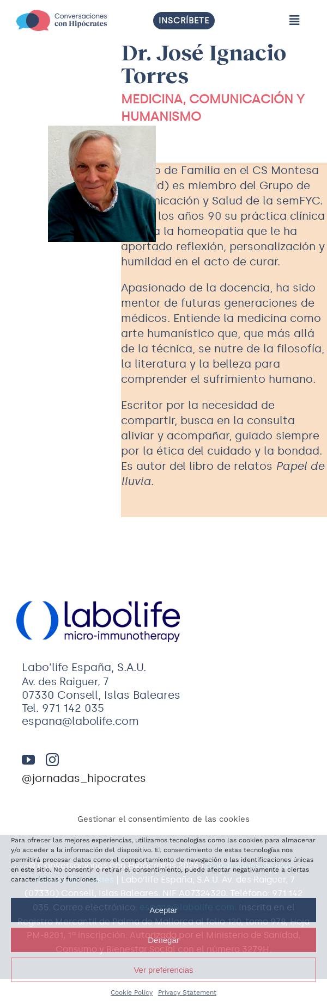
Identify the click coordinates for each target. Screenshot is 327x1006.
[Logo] (61, 20)
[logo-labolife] (98, 621)
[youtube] (28, 759)
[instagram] (52, 759)
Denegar (163, 940)
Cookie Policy (132, 992)
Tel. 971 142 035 (63, 708)
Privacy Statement (187, 992)
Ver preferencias (163, 969)
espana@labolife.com (80, 721)
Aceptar (163, 910)
